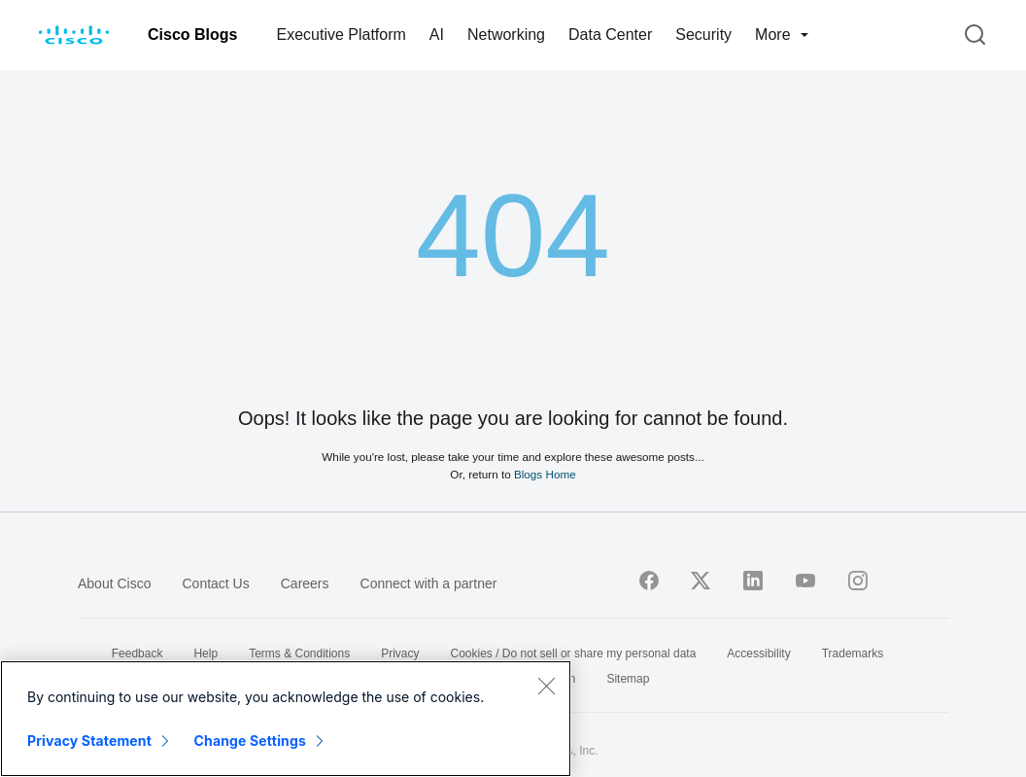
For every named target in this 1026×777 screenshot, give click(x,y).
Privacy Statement (89, 740)
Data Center (610, 34)
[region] (285, 718)
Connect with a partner (428, 583)
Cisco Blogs (192, 34)
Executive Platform (340, 34)
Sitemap (627, 679)
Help (205, 653)
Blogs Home (545, 474)
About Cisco (114, 583)
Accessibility (758, 653)
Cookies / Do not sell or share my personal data (574, 653)
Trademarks (853, 653)
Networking (506, 34)
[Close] (546, 685)
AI (436, 34)
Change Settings (250, 740)
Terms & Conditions (299, 653)
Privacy (400, 653)
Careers (305, 583)
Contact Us (215, 583)
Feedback (137, 653)
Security (703, 34)
